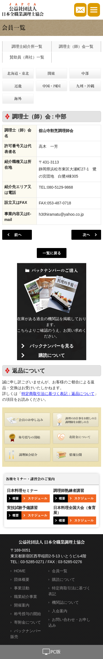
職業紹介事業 (25, 596)
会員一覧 (59, 571)
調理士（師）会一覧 (76, 46)
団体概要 (21, 579)
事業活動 (21, 588)
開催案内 (21, 605)
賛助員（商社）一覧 (27, 57)
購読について (51, 355)
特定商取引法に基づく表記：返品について (57, 393)
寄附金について (27, 622)
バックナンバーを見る (52, 346)
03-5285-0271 (32, 562)
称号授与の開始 (27, 613)
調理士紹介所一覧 (27, 46)
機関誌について (65, 602)
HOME (20, 571)
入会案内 (59, 611)
